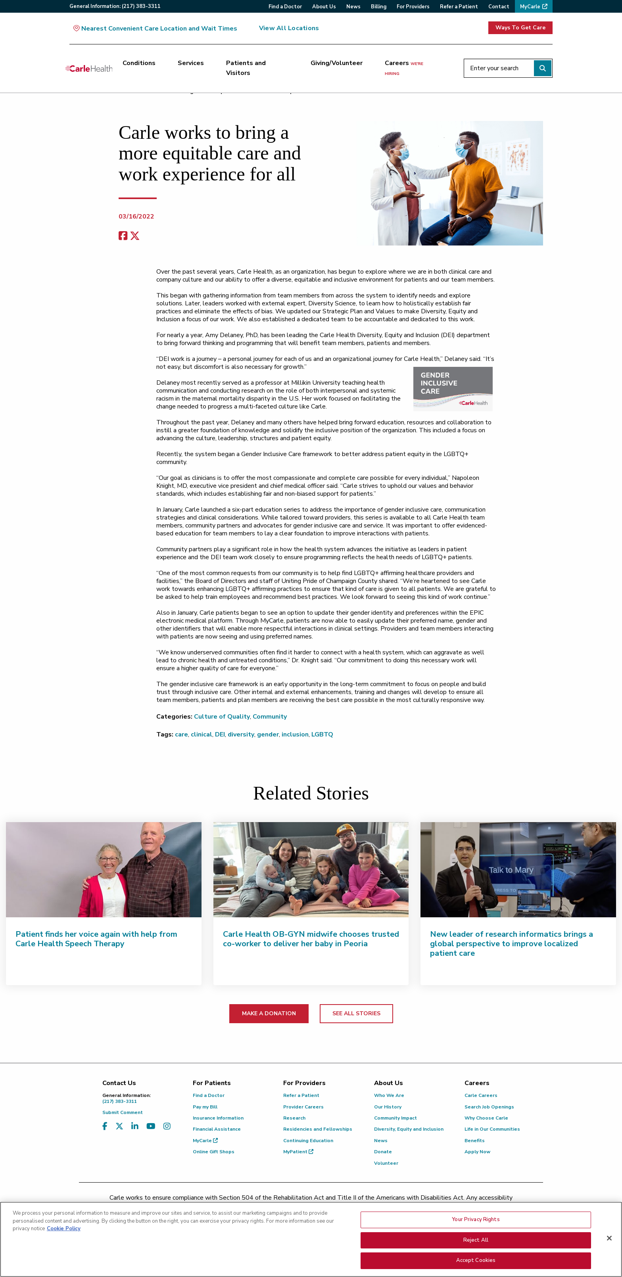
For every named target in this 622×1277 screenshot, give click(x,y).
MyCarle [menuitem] (530, 6)
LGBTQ (322, 734)
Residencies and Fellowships (317, 1129)
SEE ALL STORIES (356, 1013)
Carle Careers (481, 1095)
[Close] (609, 1238)
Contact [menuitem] (498, 6)
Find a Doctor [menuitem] (285, 6)
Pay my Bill (205, 1107)
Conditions (139, 63)
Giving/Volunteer (337, 63)
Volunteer (386, 1163)
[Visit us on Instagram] (167, 1126)
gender (268, 734)
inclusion (295, 734)
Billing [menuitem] (378, 6)
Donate (383, 1152)
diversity (241, 734)
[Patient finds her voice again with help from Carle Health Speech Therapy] (104, 869)
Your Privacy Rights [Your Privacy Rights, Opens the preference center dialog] (475, 1219)
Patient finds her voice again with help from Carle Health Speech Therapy (96, 939)
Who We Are (389, 1095)
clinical (201, 734)
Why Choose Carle (486, 1118)
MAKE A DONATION (269, 1013)
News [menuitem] (353, 6)
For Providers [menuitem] (413, 6)
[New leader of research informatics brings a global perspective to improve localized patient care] (518, 869)
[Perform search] (542, 68)
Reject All (475, 1240)
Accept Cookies (476, 1260)
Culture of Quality (222, 716)
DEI (220, 734)
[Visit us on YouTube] (151, 1126)
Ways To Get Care (520, 27)
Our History (387, 1107)
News (381, 1140)
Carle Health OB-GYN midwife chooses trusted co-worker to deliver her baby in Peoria (311, 939)
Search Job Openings (489, 1107)
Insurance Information (218, 1118)
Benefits (475, 1140)
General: (115, 6)
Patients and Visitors (246, 68)
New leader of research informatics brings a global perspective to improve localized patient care (511, 944)
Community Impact (395, 1118)
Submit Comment (122, 1112)
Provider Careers (303, 1107)
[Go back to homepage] (88, 68)
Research (294, 1118)
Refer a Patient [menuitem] (459, 6)
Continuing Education (308, 1140)
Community (270, 716)
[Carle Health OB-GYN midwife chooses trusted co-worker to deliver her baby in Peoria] (311, 869)
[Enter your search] (508, 68)
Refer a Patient (301, 1095)
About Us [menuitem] (324, 6)
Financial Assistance (217, 1129)
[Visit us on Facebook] (105, 1126)
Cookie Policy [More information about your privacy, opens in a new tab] (64, 1228)
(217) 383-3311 (141, 1098)
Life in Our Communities (492, 1129)
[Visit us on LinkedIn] (134, 1126)
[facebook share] (123, 236)
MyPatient (298, 1152)
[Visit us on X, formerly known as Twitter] (119, 1126)
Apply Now (477, 1152)
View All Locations (289, 28)
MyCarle (205, 1140)
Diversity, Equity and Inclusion (408, 1129)
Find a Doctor (209, 1095)
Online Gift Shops (213, 1152)
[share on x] (135, 236)
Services (191, 63)
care (181, 734)
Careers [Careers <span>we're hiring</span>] (404, 68)
